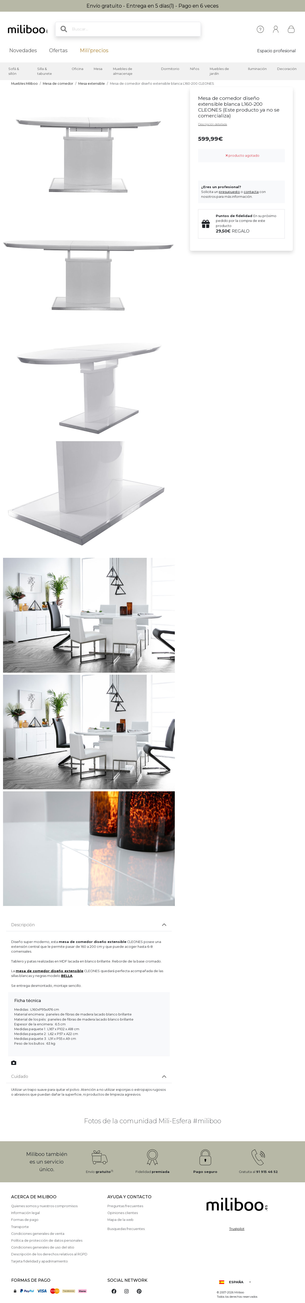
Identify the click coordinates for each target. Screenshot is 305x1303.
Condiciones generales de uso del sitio (42, 1247)
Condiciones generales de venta (37, 1234)
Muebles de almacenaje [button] (122, 71)
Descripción (23, 924)
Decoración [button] (287, 69)
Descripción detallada (212, 124)
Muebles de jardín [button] (219, 71)
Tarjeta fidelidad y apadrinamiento (39, 1261)
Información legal (25, 1213)
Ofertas (58, 50)
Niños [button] (194, 69)
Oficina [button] (77, 69)
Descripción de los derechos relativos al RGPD (49, 1254)
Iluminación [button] (257, 69)
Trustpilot (236, 1229)
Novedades (23, 50)
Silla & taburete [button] (44, 71)
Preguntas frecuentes (125, 1206)
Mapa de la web (120, 1220)
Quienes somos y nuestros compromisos (44, 1206)
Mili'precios (94, 50)
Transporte (20, 1227)
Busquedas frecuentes (126, 1229)
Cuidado (19, 1076)
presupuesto (229, 192)
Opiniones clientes (122, 1213)
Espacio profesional (276, 50)
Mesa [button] (98, 69)
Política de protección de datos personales (46, 1240)
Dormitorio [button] (170, 69)
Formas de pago (25, 1220)
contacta (251, 192)
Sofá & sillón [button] (13, 71)
